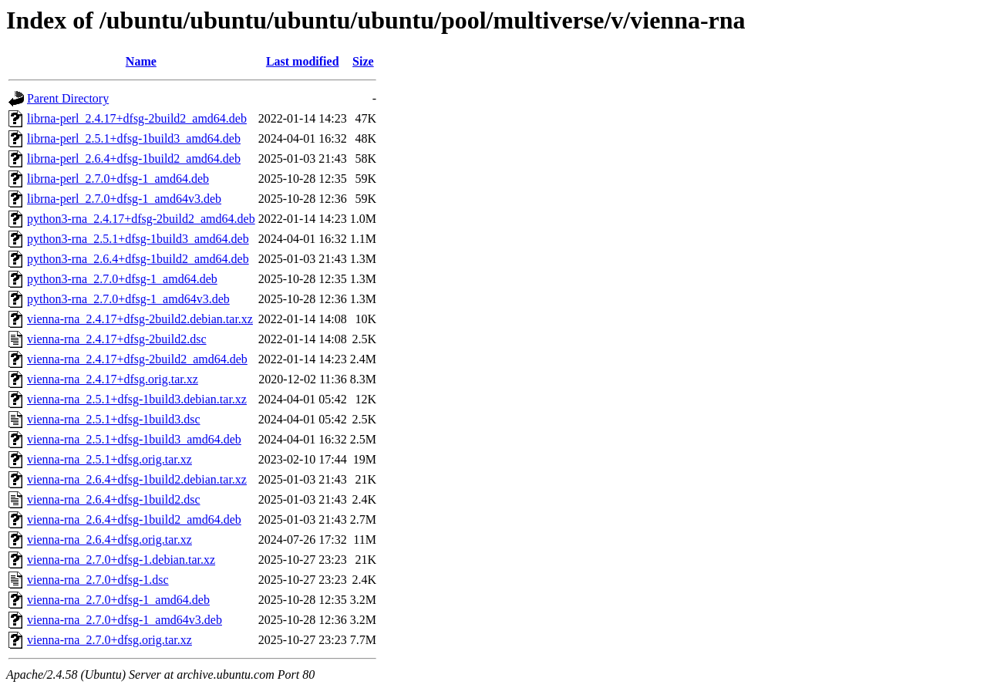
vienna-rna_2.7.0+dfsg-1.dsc (98, 579)
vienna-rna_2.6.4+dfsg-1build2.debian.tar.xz (137, 479)
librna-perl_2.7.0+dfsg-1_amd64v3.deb (124, 198)
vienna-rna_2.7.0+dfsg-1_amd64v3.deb (124, 619)
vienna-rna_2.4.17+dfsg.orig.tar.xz (112, 379)
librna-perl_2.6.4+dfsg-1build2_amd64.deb (134, 158)
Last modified (302, 61)
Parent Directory (68, 98)
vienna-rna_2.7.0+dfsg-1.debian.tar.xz (121, 559)
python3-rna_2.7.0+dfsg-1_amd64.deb (122, 278)
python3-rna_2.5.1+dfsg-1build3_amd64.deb (138, 238)
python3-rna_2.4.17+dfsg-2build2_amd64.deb (141, 218)
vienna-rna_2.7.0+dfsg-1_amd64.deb (118, 599)
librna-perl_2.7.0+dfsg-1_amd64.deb (118, 178)
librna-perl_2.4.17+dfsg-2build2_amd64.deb (137, 118)
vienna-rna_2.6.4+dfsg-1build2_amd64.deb (134, 519)
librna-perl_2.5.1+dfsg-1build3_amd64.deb (134, 138)
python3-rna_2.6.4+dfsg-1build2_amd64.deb (138, 258)
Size (363, 61)
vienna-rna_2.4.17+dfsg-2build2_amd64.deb (137, 359)
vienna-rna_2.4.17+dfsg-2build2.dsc (117, 339)
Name (141, 61)
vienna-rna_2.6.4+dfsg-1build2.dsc (113, 499)
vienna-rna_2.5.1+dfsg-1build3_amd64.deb (134, 439)
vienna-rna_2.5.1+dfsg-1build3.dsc (113, 419)
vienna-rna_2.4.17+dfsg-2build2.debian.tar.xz (140, 318)
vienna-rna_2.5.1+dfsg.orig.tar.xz (109, 459)
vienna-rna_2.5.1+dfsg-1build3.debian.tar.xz (137, 399)
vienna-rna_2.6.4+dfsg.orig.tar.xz (109, 539)
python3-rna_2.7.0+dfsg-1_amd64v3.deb (128, 298)
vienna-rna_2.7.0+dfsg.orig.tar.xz (109, 639)
